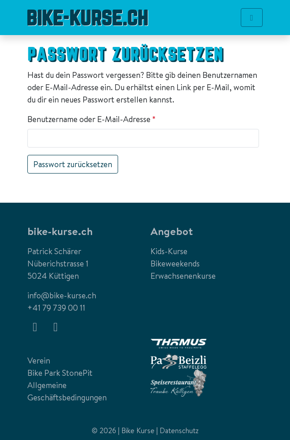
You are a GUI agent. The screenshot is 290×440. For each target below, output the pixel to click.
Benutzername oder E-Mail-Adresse (93, 119)
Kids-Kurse (168, 251)
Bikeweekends (175, 263)
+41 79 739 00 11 (56, 307)
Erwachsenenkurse (183, 275)
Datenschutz (179, 430)
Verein (38, 360)
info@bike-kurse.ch (61, 295)
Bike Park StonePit (60, 373)
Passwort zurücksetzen (72, 164)
